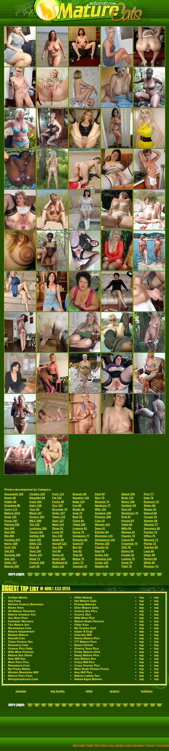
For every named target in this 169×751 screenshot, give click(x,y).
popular (20, 691)
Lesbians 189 (38, 528)
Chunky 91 (102, 547)
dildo (89, 691)
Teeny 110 (58, 517)
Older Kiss (81, 624)
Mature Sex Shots (20, 655)
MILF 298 (35, 520)
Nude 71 (34, 559)
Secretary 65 (152, 528)
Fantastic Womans (20, 621)
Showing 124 (103, 559)
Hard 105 (35, 539)
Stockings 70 (129, 513)
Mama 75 (78, 559)
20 (159, 574)
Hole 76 (148, 497)
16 (132, 574)
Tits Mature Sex (18, 624)
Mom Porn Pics (18, 662)
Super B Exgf (83, 631)
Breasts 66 (79, 494)
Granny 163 (36, 517)
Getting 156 (36, 536)
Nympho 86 (80, 539)
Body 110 (127, 497)
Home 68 (10, 497)
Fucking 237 (12, 539)
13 (111, 574)
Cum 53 (100, 520)
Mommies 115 (104, 536)
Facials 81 (127, 555)
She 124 (9, 559)
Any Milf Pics (83, 672)
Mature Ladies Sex (87, 675)
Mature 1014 (12, 513)
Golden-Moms (17, 597)
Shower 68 (150, 520)
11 (98, 574)
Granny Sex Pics (85, 611)
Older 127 (10, 562)
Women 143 (102, 524)
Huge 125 (10, 517)
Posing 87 (127, 520)
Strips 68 (149, 505)
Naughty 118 (81, 497)
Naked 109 (128, 494)
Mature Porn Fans (20, 675)
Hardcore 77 (103, 505)
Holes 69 (149, 555)
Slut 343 (9, 532)
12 (104, 574)
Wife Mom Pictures (21, 652)
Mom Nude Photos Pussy (91, 669)
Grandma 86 (12, 505)
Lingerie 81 (80, 528)
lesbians (147, 691)
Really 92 (78, 509)
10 (91, 574)
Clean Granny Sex (20, 641)
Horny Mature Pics (87, 638)
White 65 (149, 562)
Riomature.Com (19, 665)
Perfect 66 (150, 559)
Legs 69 (149, 551)
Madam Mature (18, 635)
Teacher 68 (151, 547)
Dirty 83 (126, 509)
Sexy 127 (58, 520)
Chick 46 (78, 520)
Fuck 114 (58, 494)
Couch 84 (127, 539)
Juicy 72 (78, 562)
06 (64, 574)
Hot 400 (9, 528)
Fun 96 (77, 505)
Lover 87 (57, 532)
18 (145, 574)
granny (114, 691)
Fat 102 (57, 497)
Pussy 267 (11, 520)
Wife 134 (100, 509)
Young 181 (36, 532)
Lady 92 (34, 566)
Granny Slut (82, 614)
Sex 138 (57, 536)
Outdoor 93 (128, 505)
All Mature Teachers (21, 611)
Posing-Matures (85, 604)
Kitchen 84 (102, 532)
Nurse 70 (78, 532)
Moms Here (16, 607)
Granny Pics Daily (20, 648)
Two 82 (77, 551)
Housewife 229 (13, 494)
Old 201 (9, 551)
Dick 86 (34, 547)
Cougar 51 (150, 517)
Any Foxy (14, 601)
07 (70, 574)
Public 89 (10, 501)
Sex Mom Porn (18, 618)
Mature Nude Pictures (89, 621)
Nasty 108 (58, 559)
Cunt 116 (10, 547)
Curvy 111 (11, 509)
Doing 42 (58, 555)
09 (84, 574)
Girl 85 (56, 551)
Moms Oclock (83, 645)
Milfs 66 (126, 528)
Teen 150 (35, 551)
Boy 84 (77, 547)
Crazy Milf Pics (84, 662)
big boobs (58, 691)
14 (118, 574)
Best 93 (77, 517)
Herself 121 (59, 543)
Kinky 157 (58, 513)
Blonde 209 (11, 566)
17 (138, 574)
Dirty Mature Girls (86, 607)
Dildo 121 (35, 543)
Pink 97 (126, 517)
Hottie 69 (58, 539)
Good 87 (78, 543)
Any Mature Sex (85, 658)
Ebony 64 (127, 551)
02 (36, 574)
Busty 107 (35, 555)
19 (152, 574)
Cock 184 (35, 501)
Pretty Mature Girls (87, 652)
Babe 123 (78, 501)
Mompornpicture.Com (23, 679)
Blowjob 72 (102, 501)
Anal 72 (77, 513)
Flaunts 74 (128, 536)
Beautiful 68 (37, 497)
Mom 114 (58, 524)
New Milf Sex (17, 658)
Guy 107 (57, 505)
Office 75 (149, 536)
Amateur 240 (103, 513)
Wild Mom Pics (84, 618)
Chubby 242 (37, 494)
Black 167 (35, 513)
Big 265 (9, 536)
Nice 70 (99, 497)
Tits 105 (34, 524)
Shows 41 (150, 509)
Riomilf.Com (16, 638)
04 (50, 574)
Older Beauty (83, 597)
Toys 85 (34, 509)
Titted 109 (79, 524)
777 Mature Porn (85, 641)
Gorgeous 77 (81, 536)
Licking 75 (128, 559)
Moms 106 (127, 501)
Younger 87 (80, 566)
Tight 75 (126, 566)
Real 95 (99, 551)
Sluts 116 (58, 566)
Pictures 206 (103, 517)
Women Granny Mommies (25, 604)
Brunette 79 (59, 509)
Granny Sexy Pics (86, 648)
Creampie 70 (129, 543)
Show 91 (57, 528)
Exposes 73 (151, 501)
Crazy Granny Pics (87, 665)
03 (43, 574)
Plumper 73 (151, 566)
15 (125, 574)
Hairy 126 (35, 505)
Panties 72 (150, 532)
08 (77, 574)
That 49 (77, 555)
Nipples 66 (101, 566)
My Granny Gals (85, 628)
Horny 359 (11, 543)
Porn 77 (149, 494)
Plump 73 (150, 543)
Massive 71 (151, 539)
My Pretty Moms (19, 669)
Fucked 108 (36, 562)
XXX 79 (126, 547)
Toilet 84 (126, 524)
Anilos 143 (101, 555)
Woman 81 (128, 532)
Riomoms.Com (18, 645)
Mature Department (21, 631)
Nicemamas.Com (19, 628)
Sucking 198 (12, 555)
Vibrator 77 (151, 524)
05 (57, 574)
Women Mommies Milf (23, 672)
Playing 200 (11, 524)
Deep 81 (100, 528)
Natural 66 (150, 513)
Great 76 (126, 562)
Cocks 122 (101, 562)
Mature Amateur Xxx (22, 614)
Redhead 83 (59, 562)
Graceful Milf (83, 635)
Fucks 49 (58, 501)
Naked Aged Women (88, 679)
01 (30, 574)
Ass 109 (57, 547)
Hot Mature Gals (85, 601)
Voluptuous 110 (105, 539)
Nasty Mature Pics (86, 655)
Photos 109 (102, 543)
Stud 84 (100, 494)
